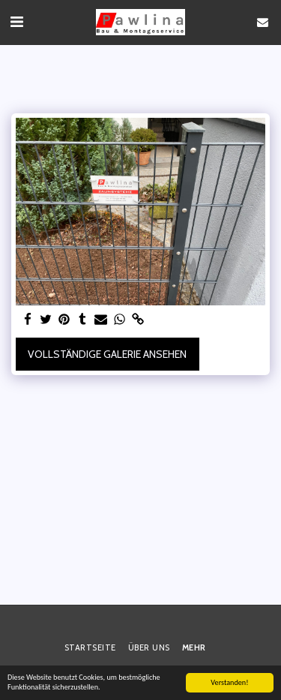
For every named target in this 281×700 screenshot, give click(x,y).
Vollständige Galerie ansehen (107, 354)
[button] (16, 22)
